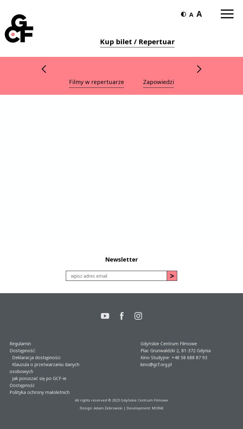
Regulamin (20, 344)
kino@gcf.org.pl (156, 364)
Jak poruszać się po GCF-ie (37, 378)
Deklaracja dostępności (34, 357)
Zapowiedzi (158, 82)
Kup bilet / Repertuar (137, 41)
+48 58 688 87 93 (189, 357)
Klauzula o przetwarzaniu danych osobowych (44, 367)
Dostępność (22, 385)
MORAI (157, 408)
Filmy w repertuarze (96, 82)
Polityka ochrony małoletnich (39, 392)
